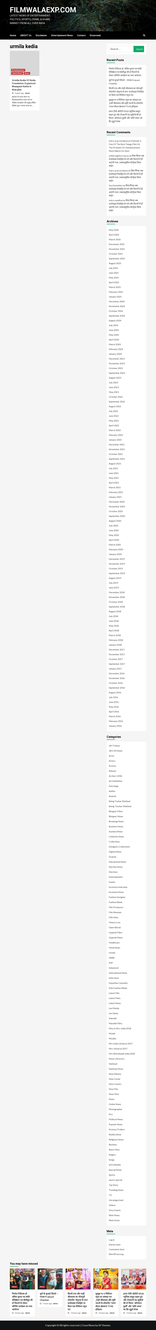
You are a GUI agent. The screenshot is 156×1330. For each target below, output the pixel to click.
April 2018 (114, 630)
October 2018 (116, 601)
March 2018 (115, 635)
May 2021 (114, 477)
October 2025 (116, 253)
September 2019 (117, 573)
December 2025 (117, 244)
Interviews (114, 978)
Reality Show (115, 1134)
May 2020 (114, 535)
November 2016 (117, 678)
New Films (114, 1094)
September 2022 (117, 401)
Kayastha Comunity (118, 983)
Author (112, 791)
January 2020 (115, 554)
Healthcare (114, 942)
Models (112, 1038)
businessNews (116, 831)
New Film (113, 1089)
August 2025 (115, 263)
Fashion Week (115, 902)
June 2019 (114, 587)
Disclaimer (41, 35)
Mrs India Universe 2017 (121, 1043)
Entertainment (116, 877)
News (27, 73)
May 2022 (114, 420)
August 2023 (115, 377)
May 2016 (114, 706)
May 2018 (114, 625)
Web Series (114, 1220)
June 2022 (114, 415)
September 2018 (117, 606)
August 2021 (115, 463)
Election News (116, 866)
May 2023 (114, 392)
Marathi (113, 1018)
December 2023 (117, 358)
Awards (112, 796)
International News (118, 972)
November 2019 (117, 563)
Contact (81, 35)
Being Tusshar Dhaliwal (120, 806)
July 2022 (113, 411)
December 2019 (117, 559)
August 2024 (115, 320)
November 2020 (117, 506)
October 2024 (116, 311)
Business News (116, 826)
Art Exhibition (115, 781)
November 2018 (117, 597)
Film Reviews (115, 912)
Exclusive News (116, 892)
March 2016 (115, 716)
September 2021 (117, 458)
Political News (116, 1119)
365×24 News (115, 750)
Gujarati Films (115, 932)
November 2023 (117, 363)
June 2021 (114, 473)
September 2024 (117, 315)
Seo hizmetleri (115, 185)
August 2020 (115, 520)
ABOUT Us (25, 35)
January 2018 (115, 644)
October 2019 (116, 568)
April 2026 (114, 234)
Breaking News (18, 70)
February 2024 (116, 349)
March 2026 (115, 239)
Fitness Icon (114, 922)
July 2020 (113, 525)
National (113, 1063)
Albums (112, 770)
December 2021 (117, 444)
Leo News (113, 1013)
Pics (111, 1114)
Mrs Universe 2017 (118, 1048)
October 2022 (116, 396)
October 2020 (116, 511)
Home (13, 35)
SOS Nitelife (115, 1164)
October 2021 (116, 454)
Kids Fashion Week (118, 988)
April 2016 (114, 711)
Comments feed (116, 1249)
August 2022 (115, 406)
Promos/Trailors (117, 1129)
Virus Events (115, 1210)
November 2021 (117, 449)
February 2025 (116, 291)
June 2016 (114, 702)
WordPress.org (116, 1254)
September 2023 (117, 373)
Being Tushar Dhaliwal (119, 801)
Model (112, 1033)
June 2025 (114, 272)
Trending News (116, 1190)
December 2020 (117, 501)
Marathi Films (115, 1023)
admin (27, 93)
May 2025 (114, 277)
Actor (111, 755)
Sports (112, 1174)
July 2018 (113, 616)
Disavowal (95, 35)
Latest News (17, 73)
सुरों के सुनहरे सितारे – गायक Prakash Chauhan (124, 82)
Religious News (116, 1139)
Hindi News (114, 947)
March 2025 (115, 287)
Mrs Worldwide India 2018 (122, 1053)
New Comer (114, 1079)
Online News (115, 1104)
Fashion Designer (117, 897)
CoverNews (88, 1325)
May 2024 (114, 334)
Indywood (113, 967)
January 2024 (115, 353)
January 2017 (115, 668)
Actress (112, 765)
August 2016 (115, 692)
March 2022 (115, 430)
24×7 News (114, 745)
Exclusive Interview (118, 887)
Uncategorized (116, 1200)
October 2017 (116, 659)
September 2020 (117, 516)
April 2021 (114, 482)
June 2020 (114, 530)
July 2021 (113, 468)
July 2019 (113, 582)
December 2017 (117, 649)
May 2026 (114, 229)
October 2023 (116, 368)
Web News (114, 1215)
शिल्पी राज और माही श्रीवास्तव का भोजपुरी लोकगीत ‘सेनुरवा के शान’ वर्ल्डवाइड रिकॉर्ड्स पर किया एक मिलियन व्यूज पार (126, 91)
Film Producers (116, 907)
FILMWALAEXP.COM (43, 10)
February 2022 (116, 435)
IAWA (112, 957)
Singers (112, 1154)
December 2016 (117, 673)
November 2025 (117, 249)
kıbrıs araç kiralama (118, 140)
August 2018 (115, 611)
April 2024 (114, 339)
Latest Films (114, 998)
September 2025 (117, 258)
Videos (112, 1205)
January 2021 (115, 497)
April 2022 (114, 425)
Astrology (113, 786)
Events (112, 882)
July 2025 (113, 268)
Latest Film (114, 993)
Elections (113, 871)
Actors (112, 760)
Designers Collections (119, 846)
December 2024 (117, 301)
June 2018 (114, 621)
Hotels (112, 952)
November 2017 (117, 654)
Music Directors (117, 1058)
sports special (115, 1180)
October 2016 (116, 683)
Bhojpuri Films (116, 811)
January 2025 (115, 296)
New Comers (115, 1084)
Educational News (117, 861)
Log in (112, 1239)
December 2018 (117, 592)
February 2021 (116, 492)
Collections (114, 841)
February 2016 (116, 721)
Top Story (113, 1185)
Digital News (115, 851)
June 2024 (114, 330)
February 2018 (116, 640)
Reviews (113, 1144)
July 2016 (113, 697)
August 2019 (115, 578)
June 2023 (114, 387)
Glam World (115, 927)
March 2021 (115, 487)
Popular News (115, 1124)
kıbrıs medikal (116, 200)
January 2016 (115, 725)
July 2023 (113, 382)
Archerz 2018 (115, 776)
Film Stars (113, 917)
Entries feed (114, 1244)
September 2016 (117, 687)
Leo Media (114, 1008)
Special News (115, 1169)
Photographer (115, 1109)
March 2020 (115, 544)
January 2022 (115, 439)
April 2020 (114, 539)
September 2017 (117, 663)
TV (110, 1195)
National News (116, 1068)
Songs (112, 1159)
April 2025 (114, 282)
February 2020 (116, 549)
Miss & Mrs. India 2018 (120, 1028)
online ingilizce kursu (119, 155)
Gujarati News (116, 937)
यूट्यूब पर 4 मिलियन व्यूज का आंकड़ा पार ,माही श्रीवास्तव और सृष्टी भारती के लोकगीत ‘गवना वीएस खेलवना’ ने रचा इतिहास (126, 103)
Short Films (114, 1149)
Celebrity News (116, 836)
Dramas (112, 856)
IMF (111, 962)
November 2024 (117, 306)
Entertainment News (62, 35)
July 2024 (113, 325)
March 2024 (115, 344)
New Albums (115, 1073)
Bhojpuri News (116, 816)
